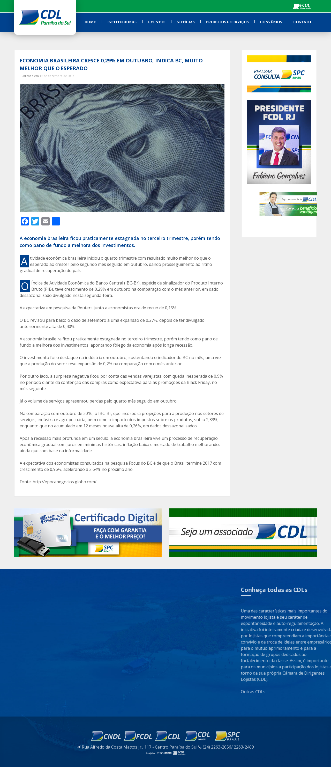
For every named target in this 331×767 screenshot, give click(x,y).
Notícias (186, 22)
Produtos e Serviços (227, 22)
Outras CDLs (297, 692)
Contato (302, 22)
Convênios (271, 22)
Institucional (122, 22)
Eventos (157, 22)
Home (90, 22)
